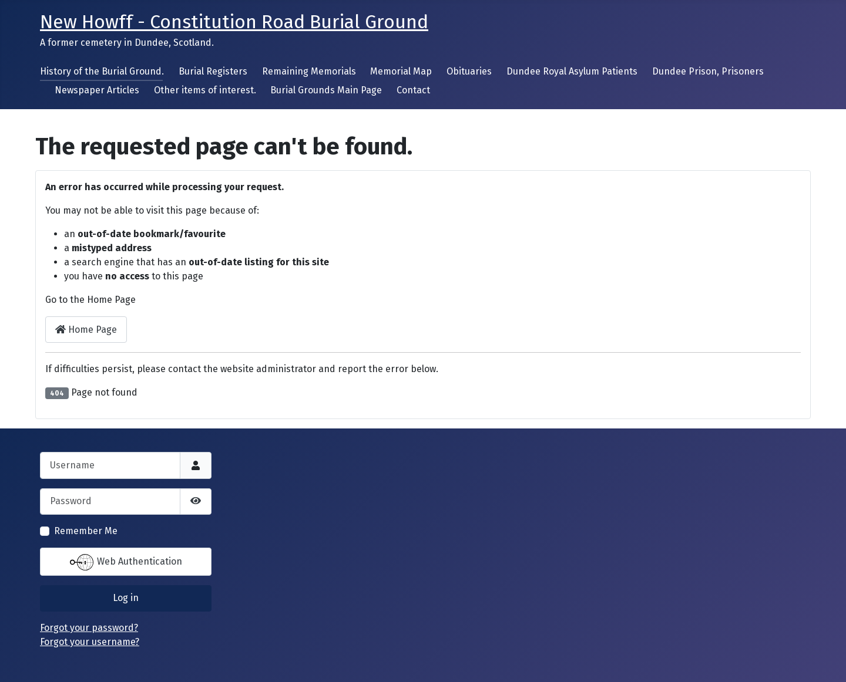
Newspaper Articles (97, 90)
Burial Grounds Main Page (326, 90)
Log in (126, 597)
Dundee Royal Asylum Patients (571, 71)
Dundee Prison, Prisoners (708, 71)
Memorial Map (401, 71)
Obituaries (469, 71)
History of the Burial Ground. (102, 71)
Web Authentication (126, 562)
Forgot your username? (89, 641)
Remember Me (86, 530)
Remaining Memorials (309, 71)
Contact (413, 90)
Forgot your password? (89, 627)
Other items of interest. (205, 90)
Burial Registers (213, 71)
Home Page (86, 329)
